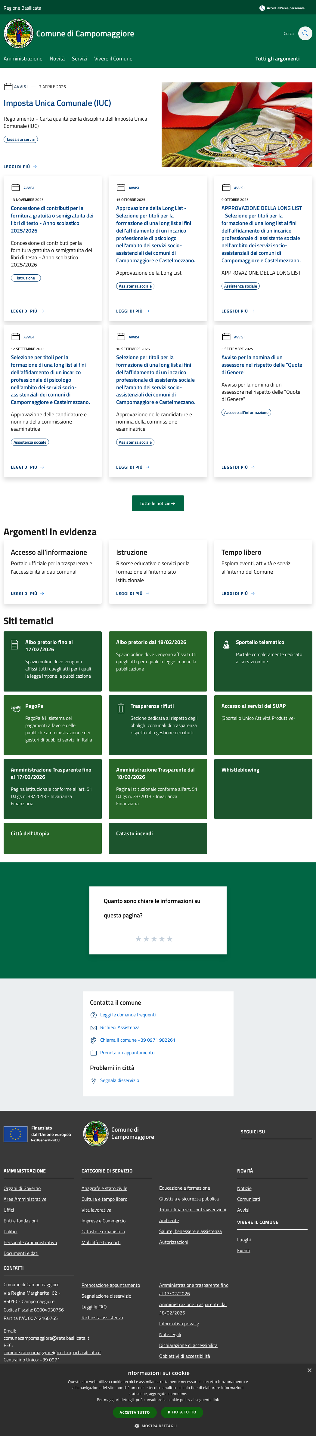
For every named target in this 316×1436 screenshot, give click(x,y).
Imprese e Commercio (103, 1220)
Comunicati (248, 1199)
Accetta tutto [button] (135, 1412)
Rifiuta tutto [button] (182, 1412)
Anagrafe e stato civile (104, 1188)
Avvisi (21, 86)
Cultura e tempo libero (104, 1199)
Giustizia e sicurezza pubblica (189, 1198)
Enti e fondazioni (21, 1220)
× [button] (309, 1370)
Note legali (170, 1334)
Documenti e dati (21, 1253)
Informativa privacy (179, 1323)
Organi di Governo (22, 1188)
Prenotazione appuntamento (111, 1285)
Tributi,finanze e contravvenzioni (192, 1209)
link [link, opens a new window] (216, 1399)
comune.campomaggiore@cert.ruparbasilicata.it (52, 1352)
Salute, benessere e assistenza (190, 1231)
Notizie (244, 1188)
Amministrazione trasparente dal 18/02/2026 (193, 1308)
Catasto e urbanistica (103, 1231)
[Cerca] (305, 33)
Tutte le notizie (158, 503)
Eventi (243, 1250)
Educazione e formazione (184, 1187)
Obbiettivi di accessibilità (184, 1356)
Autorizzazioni (173, 1242)
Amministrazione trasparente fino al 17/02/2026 (193, 1289)
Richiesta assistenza (102, 1317)
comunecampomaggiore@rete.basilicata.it (46, 1338)
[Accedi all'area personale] (282, 8)
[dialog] (158, 1400)
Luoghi (244, 1239)
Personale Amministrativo (30, 1242)
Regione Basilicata (22, 7)
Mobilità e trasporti (101, 1242)
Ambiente (169, 1220)
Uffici (9, 1209)
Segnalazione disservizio (106, 1295)
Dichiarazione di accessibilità (188, 1345)
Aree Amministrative (25, 1199)
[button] (158, 1426)
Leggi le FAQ (94, 1306)
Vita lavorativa (96, 1209)
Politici (10, 1231)
